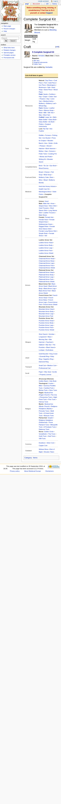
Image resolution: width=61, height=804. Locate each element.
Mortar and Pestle (46, 156)
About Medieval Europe (32, 471)
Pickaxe (42, 146)
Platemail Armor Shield (46, 281)
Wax (40, 115)
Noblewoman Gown (45, 224)
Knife (56, 143)
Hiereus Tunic (43, 402)
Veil (45, 235)
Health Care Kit (44, 189)
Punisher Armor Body (46, 323)
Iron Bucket (46, 138)
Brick (40, 165)
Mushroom (42, 87)
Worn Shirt (52, 206)
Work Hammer (50, 148)
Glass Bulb (52, 119)
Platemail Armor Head (46, 272)
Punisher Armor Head (46, 320)
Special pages (8, 52)
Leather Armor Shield (46, 253)
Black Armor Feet (45, 291)
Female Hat (49, 217)
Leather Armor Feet (45, 250)
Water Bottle (43, 119)
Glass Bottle (43, 122)
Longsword (42, 337)
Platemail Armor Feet (46, 279)
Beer (51, 177)
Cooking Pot (52, 154)
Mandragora (51, 85)
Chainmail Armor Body (46, 261)
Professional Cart (45, 368)
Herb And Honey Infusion (47, 186)
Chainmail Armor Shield (47, 268)
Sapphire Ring (48, 359)
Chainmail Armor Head (46, 258)
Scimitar (51, 334)
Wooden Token (49, 452)
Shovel (49, 146)
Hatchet (41, 148)
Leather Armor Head (46, 242)
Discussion (36, 4)
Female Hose (43, 219)
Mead (46, 180)
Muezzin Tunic (49, 415)
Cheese (47, 172)
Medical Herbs (48, 101)
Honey (46, 108)
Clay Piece (48, 80)
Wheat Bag (42, 106)
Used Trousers (44, 208)
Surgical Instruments (40, 62)
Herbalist (41, 56)
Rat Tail (45, 129)
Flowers (42, 99)
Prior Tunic (52, 399)
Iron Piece (42, 85)
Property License (45, 374)
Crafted (41, 117)
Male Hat (46, 203)
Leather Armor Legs (45, 248)
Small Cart (42, 365)
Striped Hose (43, 206)
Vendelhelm (43, 434)
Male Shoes (43, 215)
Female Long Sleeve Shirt (48, 231)
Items (35, 458)
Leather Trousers (49, 212)
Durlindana (49, 350)
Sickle (51, 143)
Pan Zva (54, 395)
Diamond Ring (44, 362)
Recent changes (9, 29)
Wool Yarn (46, 115)
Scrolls (54, 372)
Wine (40, 180)
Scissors (52, 151)
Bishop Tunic (43, 390)
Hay (48, 99)
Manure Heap (48, 110)
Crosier (50, 383)
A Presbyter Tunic (50, 427)
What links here (9, 47)
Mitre (40, 385)
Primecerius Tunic (46, 397)
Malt (54, 117)
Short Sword (43, 334)
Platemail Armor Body (46, 275)
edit (57, 47)
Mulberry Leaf (51, 103)
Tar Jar (46, 165)
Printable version (9, 55)
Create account (43, 1)
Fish (45, 83)
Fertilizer (52, 94)
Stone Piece (48, 89)
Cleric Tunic (53, 390)
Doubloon (42, 443)
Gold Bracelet (43, 354)
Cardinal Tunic (49, 388)
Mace (49, 337)
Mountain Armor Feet (46, 316)
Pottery (41, 124)
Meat (40, 112)
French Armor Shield (50, 304)
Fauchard (49, 342)
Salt (48, 87)
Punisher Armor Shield (46, 330)
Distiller (41, 135)
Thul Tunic (51, 434)
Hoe (45, 143)
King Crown (54, 354)
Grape (45, 96)
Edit (47, 4)
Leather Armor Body (45, 245)
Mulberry (42, 103)
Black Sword (50, 347)
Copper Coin (43, 445)
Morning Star (43, 339)
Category (28, 458)
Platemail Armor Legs (46, 277)
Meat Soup (47, 174)
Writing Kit (42, 159)
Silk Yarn (36, 60)
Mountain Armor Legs (46, 314)
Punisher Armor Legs (46, 325)
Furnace (48, 135)
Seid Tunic (51, 436)
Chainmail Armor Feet (46, 265)
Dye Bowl (53, 165)
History (54, 4)
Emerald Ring (44, 356)
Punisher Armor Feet (46, 327)
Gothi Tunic (43, 436)
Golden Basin (43, 381)
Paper (41, 372)
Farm (41, 108)
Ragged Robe (43, 226)
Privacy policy (15, 471)
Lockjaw (41, 350)
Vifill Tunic (42, 438)
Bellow (41, 151)
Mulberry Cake (44, 177)
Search (3, 35)
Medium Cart (51, 365)
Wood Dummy (43, 168)
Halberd (41, 345)
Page (27, 4)
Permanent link (8, 57)
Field (40, 94)
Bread (41, 172)
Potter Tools (43, 154)
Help (5, 31)
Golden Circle (48, 431)
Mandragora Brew (45, 191)
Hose (52, 203)
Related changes (9, 50)
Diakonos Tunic (44, 429)
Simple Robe (43, 233)
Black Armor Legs (50, 288)
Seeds (45, 94)
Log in (55, 1)
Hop (40, 96)
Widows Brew (43, 449)
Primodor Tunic (44, 411)
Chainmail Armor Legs (46, 263)
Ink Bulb (51, 122)
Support (49, 13)
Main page (7, 26)
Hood (46, 201)
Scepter (50, 418)
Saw (46, 151)
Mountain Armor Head (46, 309)
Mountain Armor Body (46, 311)
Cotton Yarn (37, 64)
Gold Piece (52, 83)
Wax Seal (47, 372)
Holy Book (52, 381)
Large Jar (48, 117)
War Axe (48, 345)
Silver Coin (50, 443)
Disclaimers (49, 471)
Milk (45, 112)
